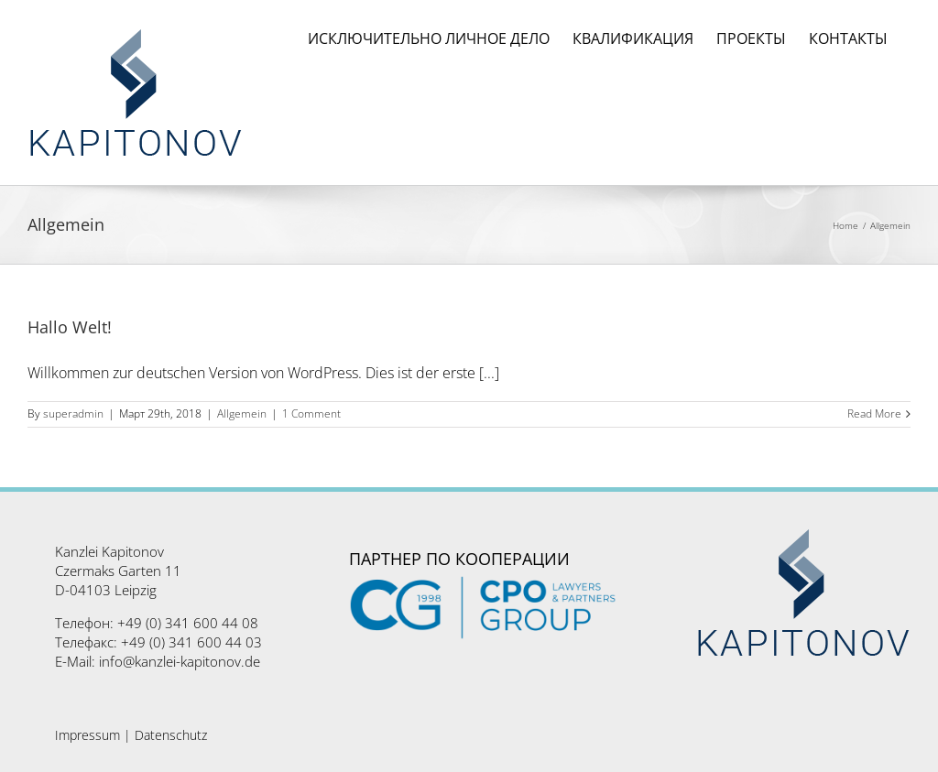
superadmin (73, 413)
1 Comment (311, 413)
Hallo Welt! (69, 327)
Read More (874, 414)
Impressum (87, 735)
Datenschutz (171, 735)
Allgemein (242, 413)
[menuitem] (429, 38)
